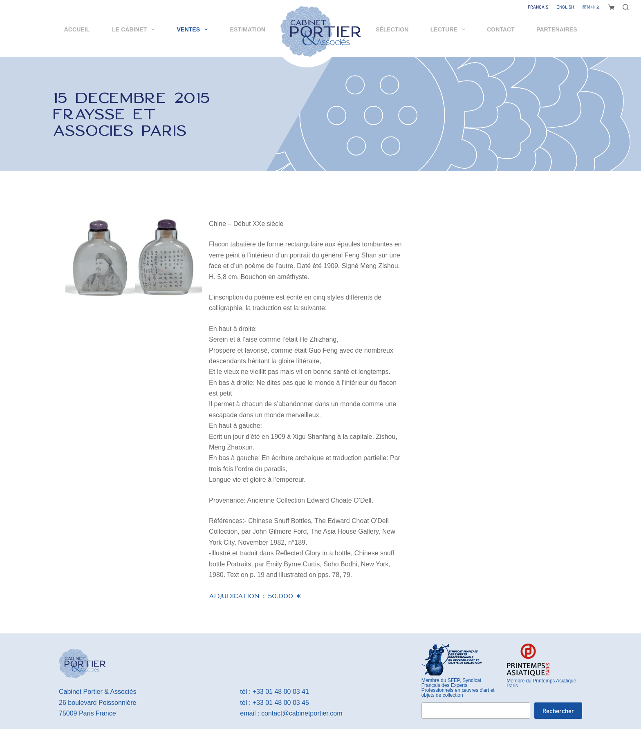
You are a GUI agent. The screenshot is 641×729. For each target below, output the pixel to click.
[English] (565, 7)
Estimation (247, 29)
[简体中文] (591, 7)
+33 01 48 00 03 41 (281, 691)
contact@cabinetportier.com (302, 713)
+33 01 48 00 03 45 (281, 702)
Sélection (392, 29)
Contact (500, 29)
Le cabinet (135, 29)
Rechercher (558, 710)
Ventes (194, 29)
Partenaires (556, 29)
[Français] (538, 7)
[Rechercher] (626, 7)
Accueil (77, 29)
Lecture (449, 29)
